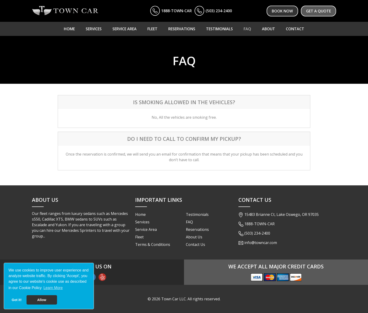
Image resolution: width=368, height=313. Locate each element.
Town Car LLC (173, 299)
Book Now (282, 11)
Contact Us (195, 244)
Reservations (197, 229)
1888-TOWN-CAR (176, 10)
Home (140, 214)
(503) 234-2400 (219, 10)
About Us (194, 237)
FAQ (189, 222)
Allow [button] (41, 300)
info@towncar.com (260, 242)
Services (142, 222)
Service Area (146, 229)
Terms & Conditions (152, 244)
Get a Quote (318, 11)
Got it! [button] (17, 300)
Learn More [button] (53, 288)
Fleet (139, 237)
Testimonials (197, 214)
